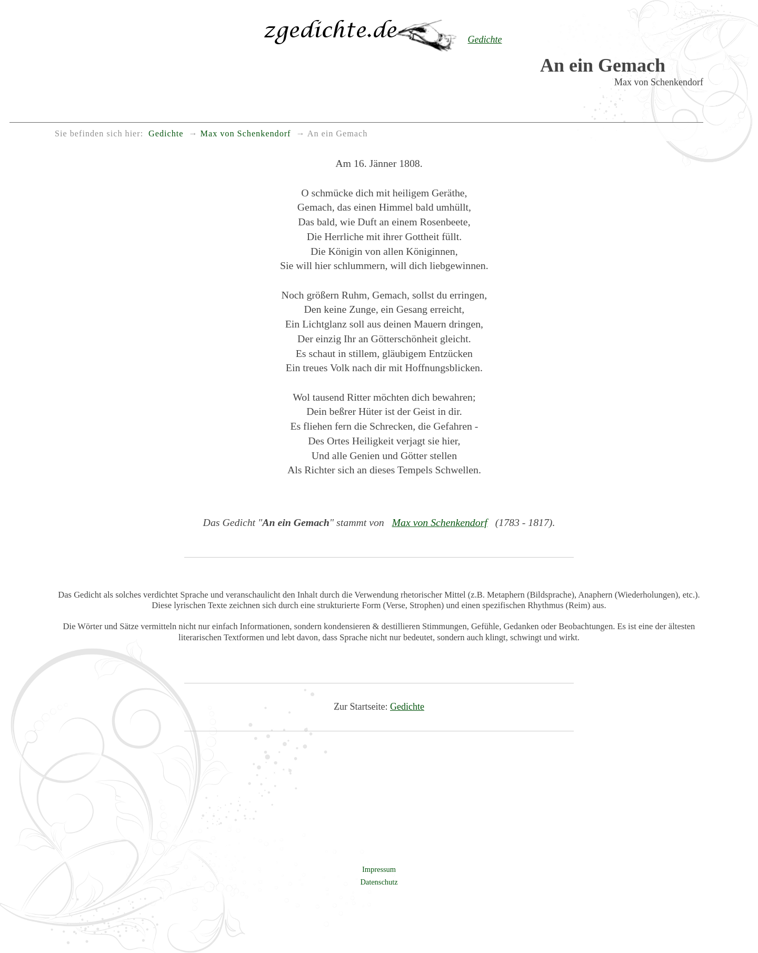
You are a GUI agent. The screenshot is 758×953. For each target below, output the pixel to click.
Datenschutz (378, 882)
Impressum (379, 869)
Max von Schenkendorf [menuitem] (246, 133)
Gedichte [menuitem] (165, 133)
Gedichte (407, 706)
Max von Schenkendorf (439, 522)
